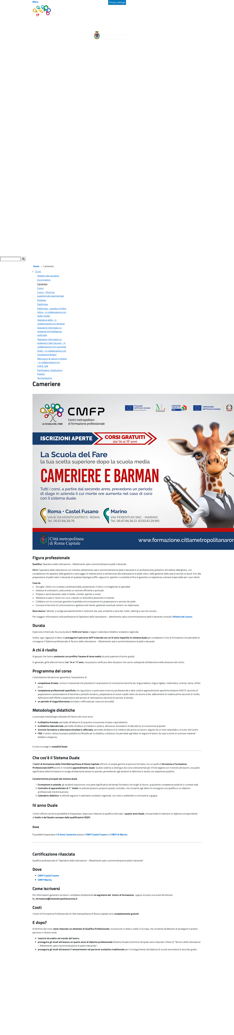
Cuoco (40, 288)
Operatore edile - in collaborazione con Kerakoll (51, 321)
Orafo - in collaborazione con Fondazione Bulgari (51, 352)
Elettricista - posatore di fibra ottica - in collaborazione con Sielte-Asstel (51, 312)
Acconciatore (43, 280)
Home (36, 266)
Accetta (191, 5)
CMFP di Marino (119, 834)
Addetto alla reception (48, 276)
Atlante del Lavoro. (183, 616)
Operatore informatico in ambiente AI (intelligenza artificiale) (49, 331)
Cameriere (42, 284)
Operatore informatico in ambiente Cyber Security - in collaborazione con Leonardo (51, 343)
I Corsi (38, 271)
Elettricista (42, 304)
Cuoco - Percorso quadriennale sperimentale (50, 294)
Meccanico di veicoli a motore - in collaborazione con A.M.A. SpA (52, 362)
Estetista (41, 300)
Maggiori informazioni (71, 6)
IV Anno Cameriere (66, 834)
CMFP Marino (45, 880)
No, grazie (203, 4)
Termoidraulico (44, 378)
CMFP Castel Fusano (96, 834)
